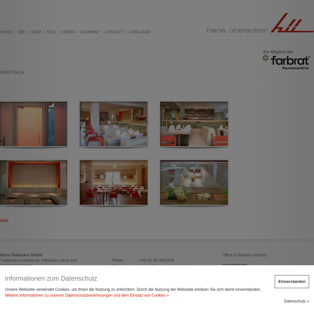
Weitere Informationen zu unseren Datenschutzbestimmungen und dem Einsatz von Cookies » (87, 295)
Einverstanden (291, 281)
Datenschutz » (296, 301)
